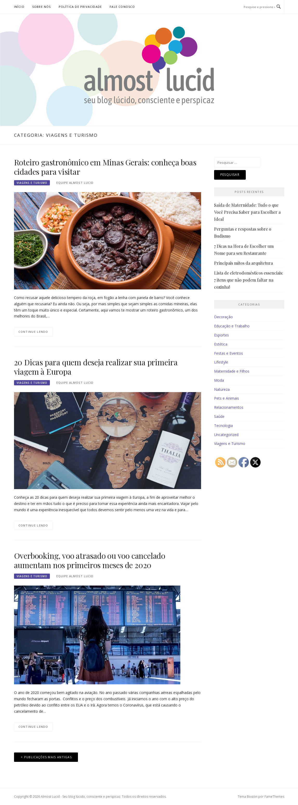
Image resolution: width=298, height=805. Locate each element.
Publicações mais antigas (48, 757)
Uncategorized (226, 434)
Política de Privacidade (80, 7)
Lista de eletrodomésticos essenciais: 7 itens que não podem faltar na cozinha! (248, 280)
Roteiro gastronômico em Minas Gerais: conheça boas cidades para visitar (105, 167)
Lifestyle (221, 362)
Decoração (223, 316)
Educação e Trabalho (232, 325)
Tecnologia (223, 425)
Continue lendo (33, 332)
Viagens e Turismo (32, 183)
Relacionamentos (228, 407)
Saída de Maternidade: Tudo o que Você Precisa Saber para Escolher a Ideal (247, 212)
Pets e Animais (226, 398)
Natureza (222, 389)
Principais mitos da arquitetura (243, 263)
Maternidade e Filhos (231, 371)
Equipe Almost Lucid (75, 183)
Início (19, 7)
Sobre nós (41, 7)
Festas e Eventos (228, 353)
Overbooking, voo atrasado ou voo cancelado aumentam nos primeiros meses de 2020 (89, 560)
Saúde (219, 416)
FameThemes (274, 796)
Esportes (221, 335)
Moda (219, 380)
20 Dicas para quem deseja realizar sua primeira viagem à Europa (96, 367)
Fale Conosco (122, 7)
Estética (220, 344)
